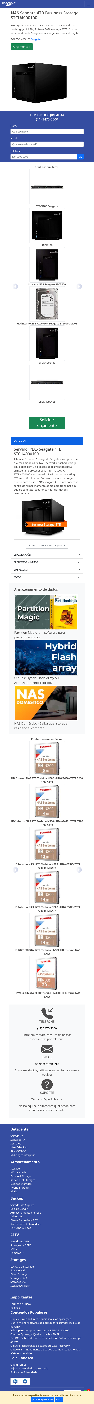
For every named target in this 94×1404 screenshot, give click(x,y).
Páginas (15, 1307)
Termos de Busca (20, 1304)
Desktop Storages (21, 1183)
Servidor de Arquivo (22, 1205)
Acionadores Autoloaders (25, 1224)
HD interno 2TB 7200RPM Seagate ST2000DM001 (47, 323)
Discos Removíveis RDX (24, 1220)
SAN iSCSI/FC (18, 1151)
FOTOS (17, 577)
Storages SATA (18, 1278)
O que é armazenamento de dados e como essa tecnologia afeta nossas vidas (45, 1351)
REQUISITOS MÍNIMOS (26, 562)
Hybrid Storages (20, 1187)
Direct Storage (19, 1274)
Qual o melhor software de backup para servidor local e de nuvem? (45, 1324)
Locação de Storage (22, 1266)
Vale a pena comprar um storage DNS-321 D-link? (39, 1330)
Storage (15, 1168)
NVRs (13, 1249)
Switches (15, 1143)
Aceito (59, 1399)
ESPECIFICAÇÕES (23, 554)
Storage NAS (17, 1270)
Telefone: (15, 151)
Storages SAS (18, 1282)
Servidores (16, 1136)
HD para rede (18, 1172)
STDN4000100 (46, 401)
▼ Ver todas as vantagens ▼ (47, 545)
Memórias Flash (19, 1147)
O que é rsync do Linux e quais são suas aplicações (40, 1319)
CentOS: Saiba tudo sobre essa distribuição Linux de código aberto (45, 1340)
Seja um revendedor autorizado (29, 1368)
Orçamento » (21, 47)
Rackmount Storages (22, 1180)
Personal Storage (20, 1176)
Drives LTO (16, 1216)
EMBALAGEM (21, 569)
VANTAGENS (20, 440)
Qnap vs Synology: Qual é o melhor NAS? (34, 1334)
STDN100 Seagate (47, 206)
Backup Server (19, 1208)
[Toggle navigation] (88, 4)
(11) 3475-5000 (47, 119)
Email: (14, 138)
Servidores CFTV (20, 1241)
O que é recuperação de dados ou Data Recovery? (40, 1345)
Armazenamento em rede (25, 1212)
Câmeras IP (17, 1253)
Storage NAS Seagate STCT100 (47, 284)
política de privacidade (42, 1399)
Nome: (14, 126)
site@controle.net (47, 1064)
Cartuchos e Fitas (20, 1228)
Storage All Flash (20, 1285)
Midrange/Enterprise (22, 1155)
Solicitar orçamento (47, 422)
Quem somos (18, 1364)
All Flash (15, 1191)
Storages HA (17, 1139)
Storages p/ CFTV (20, 1245)
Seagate (36, 39)
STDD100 (47, 245)
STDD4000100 (47, 362)
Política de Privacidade (23, 1372)
